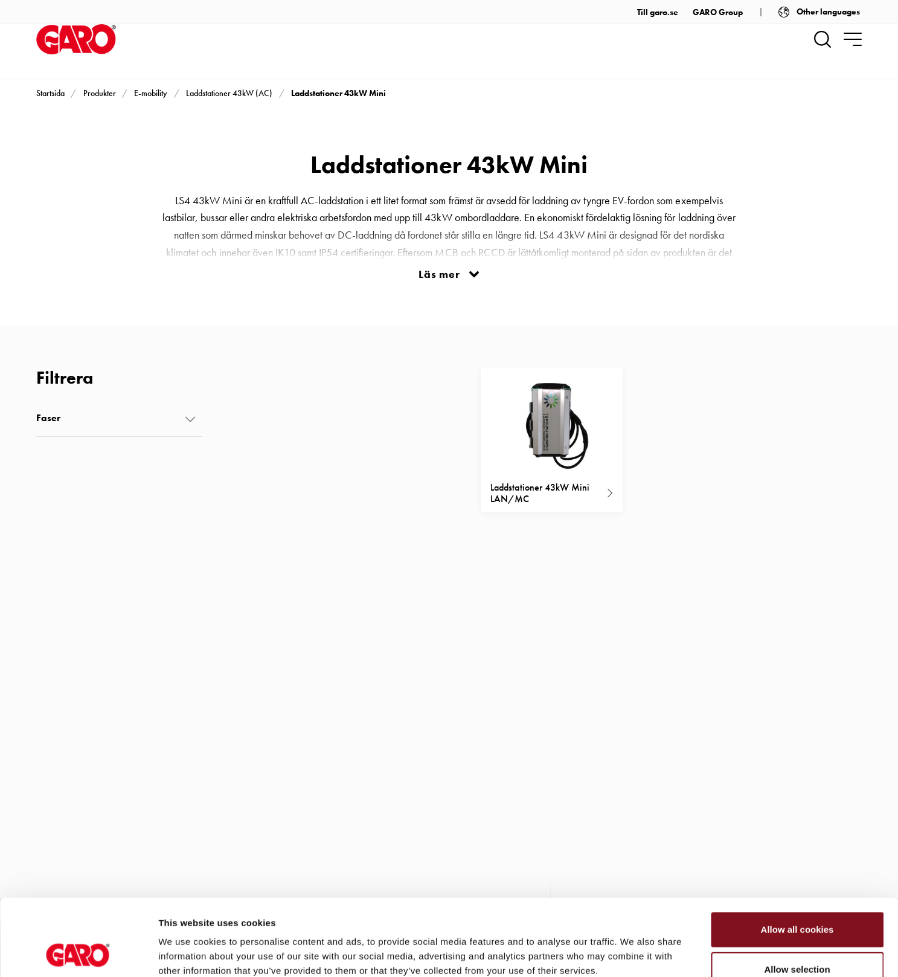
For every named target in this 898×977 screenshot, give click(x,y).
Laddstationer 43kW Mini (338, 93)
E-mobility (150, 93)
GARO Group (718, 12)
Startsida (50, 93)
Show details (634, 953)
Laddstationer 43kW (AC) (229, 93)
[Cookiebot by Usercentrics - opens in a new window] (78, 953)
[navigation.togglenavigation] (853, 39)
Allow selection (797, 897)
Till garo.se (657, 12)
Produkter (99, 93)
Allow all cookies (797, 858)
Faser (48, 417)
